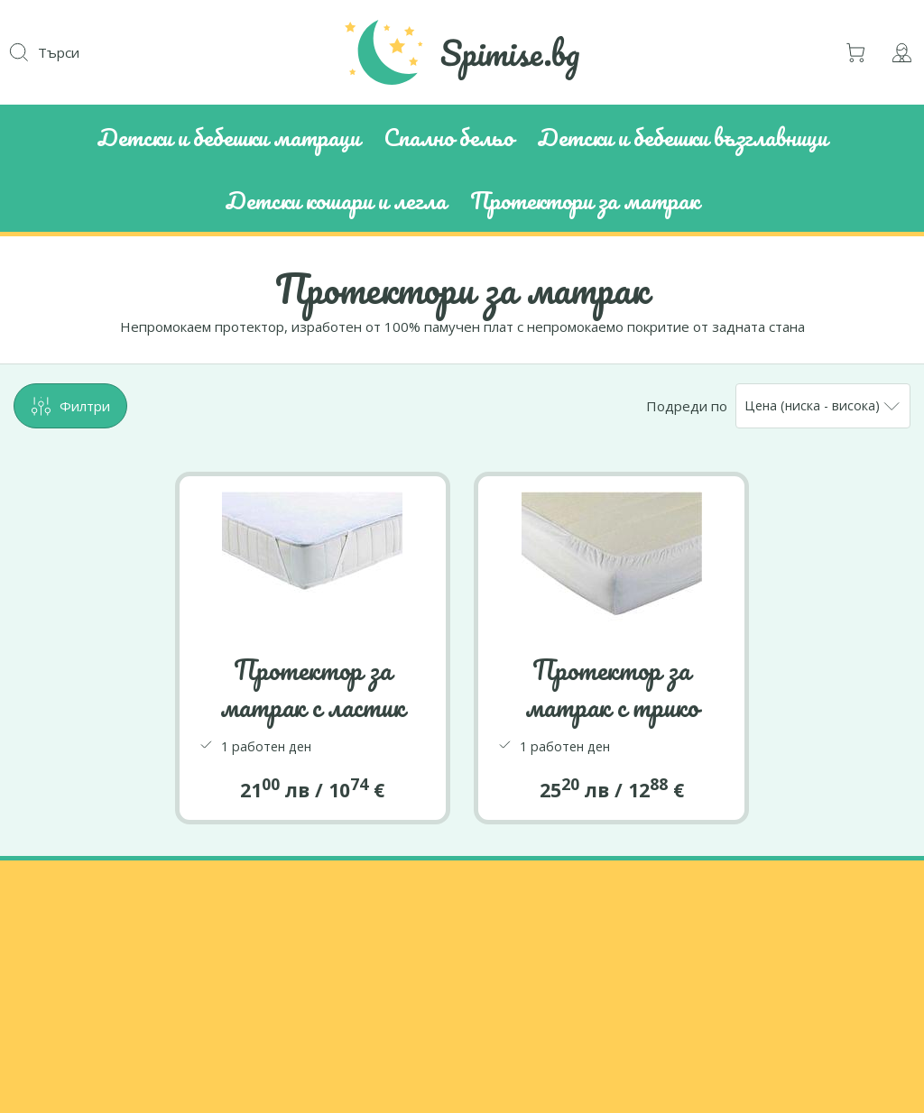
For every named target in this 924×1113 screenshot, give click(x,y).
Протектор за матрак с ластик (312, 688)
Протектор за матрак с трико (611, 688)
